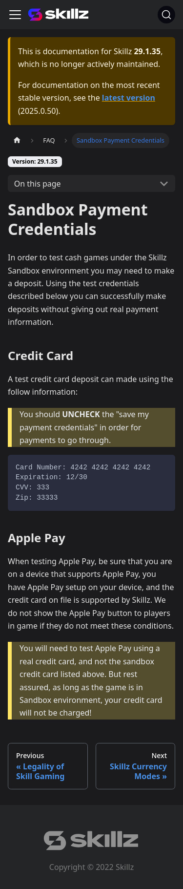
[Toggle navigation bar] (15, 14)
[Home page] (17, 140)
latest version (128, 97)
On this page (37, 183)
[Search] (166, 14)
